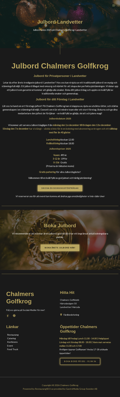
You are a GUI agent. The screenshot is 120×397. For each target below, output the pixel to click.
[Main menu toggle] (113, 5)
